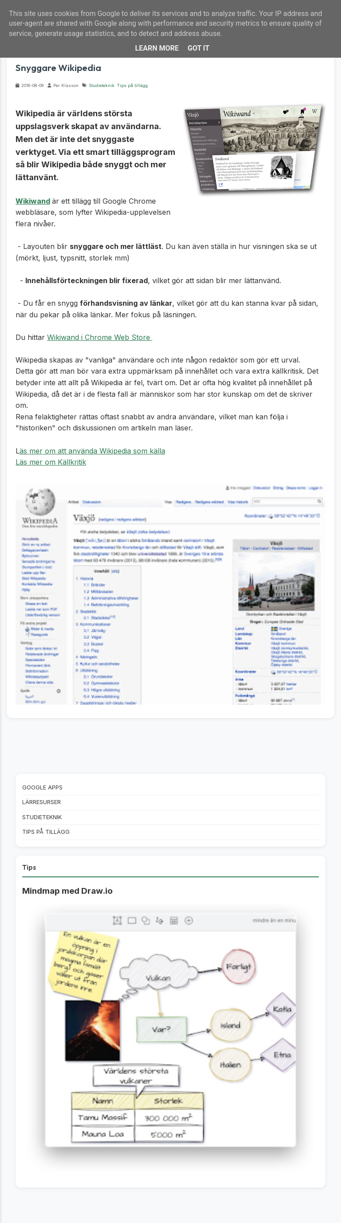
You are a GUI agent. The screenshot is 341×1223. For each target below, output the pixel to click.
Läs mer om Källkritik (51, 462)
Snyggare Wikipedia (58, 67)
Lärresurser (41, 802)
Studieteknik (102, 85)
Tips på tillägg (132, 85)
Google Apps (42, 787)
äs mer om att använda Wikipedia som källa (92, 450)
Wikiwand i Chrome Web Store (99, 337)
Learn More (156, 48)
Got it (198, 48)
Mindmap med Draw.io (67, 891)
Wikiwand (33, 201)
